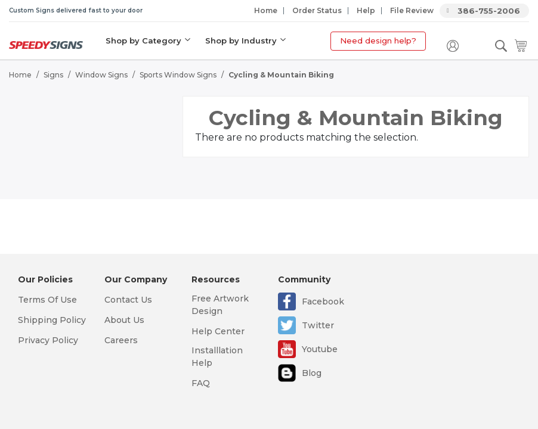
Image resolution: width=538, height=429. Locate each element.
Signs (53, 74)
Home (265, 10)
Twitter (318, 325)
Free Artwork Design (220, 304)
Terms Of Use (47, 299)
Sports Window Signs (178, 74)
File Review (412, 10)
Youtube (320, 349)
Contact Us (128, 299)
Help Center (218, 331)
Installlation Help (217, 356)
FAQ (200, 383)
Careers (121, 340)
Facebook (323, 301)
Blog (311, 373)
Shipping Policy (52, 320)
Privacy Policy (48, 340)
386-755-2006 (488, 10)
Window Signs (101, 74)
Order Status (317, 10)
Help (366, 10)
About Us (124, 320)
